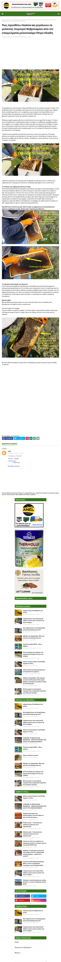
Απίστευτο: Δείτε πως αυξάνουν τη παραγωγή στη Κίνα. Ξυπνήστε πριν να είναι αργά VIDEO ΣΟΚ (34, 843)
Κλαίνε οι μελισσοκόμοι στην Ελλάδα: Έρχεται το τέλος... (34, 662)
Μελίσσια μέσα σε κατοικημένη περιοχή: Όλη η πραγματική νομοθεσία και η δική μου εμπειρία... (34, 691)
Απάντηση (10, 458)
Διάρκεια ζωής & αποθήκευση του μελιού (33, 611)
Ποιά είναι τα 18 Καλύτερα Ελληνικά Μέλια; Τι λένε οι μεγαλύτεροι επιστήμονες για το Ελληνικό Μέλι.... (33, 863)
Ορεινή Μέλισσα (7, 37)
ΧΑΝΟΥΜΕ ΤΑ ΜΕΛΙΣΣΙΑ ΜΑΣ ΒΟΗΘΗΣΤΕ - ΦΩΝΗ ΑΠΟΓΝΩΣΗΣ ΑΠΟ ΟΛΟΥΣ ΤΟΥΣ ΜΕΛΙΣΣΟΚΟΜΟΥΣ (34, 740)
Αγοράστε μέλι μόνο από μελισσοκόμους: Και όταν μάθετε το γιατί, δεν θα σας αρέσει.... (33, 815)
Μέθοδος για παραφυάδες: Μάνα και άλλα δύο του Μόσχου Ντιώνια (33, 637)
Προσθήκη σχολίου (14, 466)
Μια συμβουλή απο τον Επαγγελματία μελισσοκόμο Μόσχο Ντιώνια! (34, 629)
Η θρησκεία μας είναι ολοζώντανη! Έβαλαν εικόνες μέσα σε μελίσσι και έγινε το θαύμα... (33, 620)
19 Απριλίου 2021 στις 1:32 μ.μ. (16, 453)
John (9, 451)
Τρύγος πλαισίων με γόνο (30, 755)
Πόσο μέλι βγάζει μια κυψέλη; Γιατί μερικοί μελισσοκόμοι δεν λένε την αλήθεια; (33, 654)
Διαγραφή (16, 458)
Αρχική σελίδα (6, 19)
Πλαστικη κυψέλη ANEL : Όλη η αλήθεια (32, 645)
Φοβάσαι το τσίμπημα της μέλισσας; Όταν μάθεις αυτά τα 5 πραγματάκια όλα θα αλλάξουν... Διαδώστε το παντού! (33, 853)
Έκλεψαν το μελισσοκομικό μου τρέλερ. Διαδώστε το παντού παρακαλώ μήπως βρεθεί (34, 882)
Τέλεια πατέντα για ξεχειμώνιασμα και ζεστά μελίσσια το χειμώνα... (34, 671)
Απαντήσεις (12, 461)
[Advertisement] (30, 54)
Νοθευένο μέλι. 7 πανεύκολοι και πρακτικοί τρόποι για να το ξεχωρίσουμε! (32, 824)
